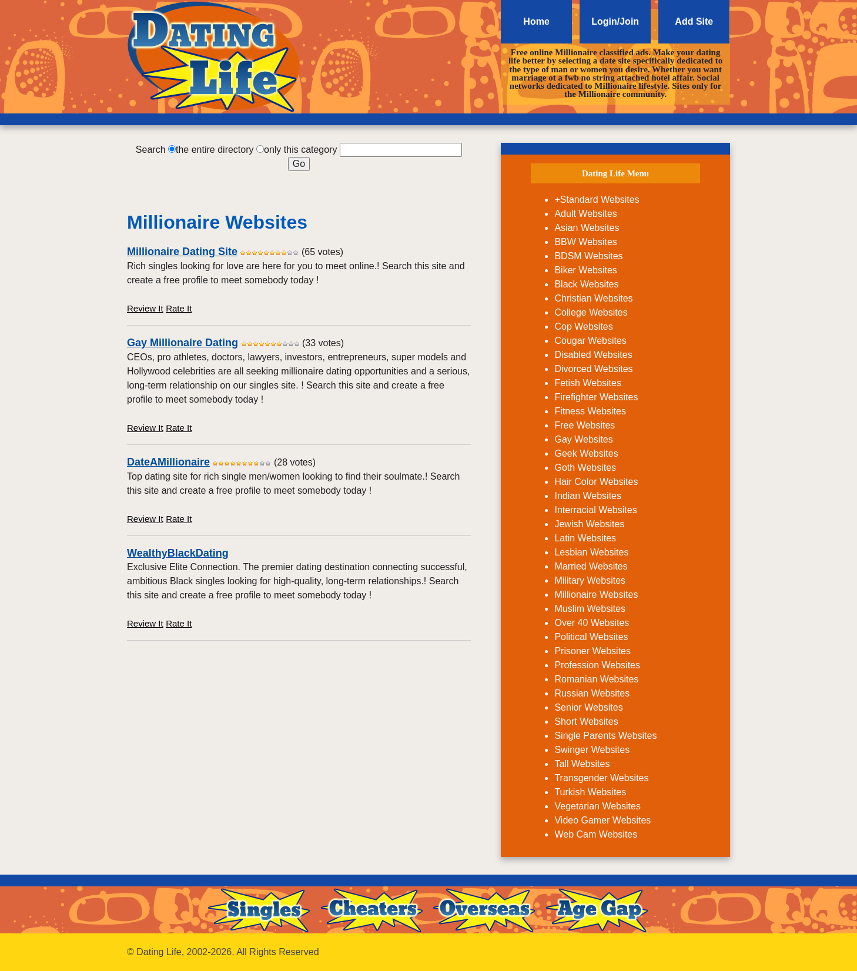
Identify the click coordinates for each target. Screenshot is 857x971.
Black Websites (586, 284)
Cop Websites (583, 327)
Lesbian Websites (591, 552)
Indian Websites (587, 496)
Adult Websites (585, 214)
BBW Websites (585, 242)
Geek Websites (586, 453)
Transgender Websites (601, 778)
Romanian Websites (596, 679)
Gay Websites (583, 439)
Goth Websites (585, 468)
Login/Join (615, 21)
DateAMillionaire (168, 462)
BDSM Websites (588, 256)
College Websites (590, 312)
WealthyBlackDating (178, 553)
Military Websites (589, 580)
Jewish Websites (589, 524)
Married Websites (590, 566)
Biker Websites (585, 270)
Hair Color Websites (596, 482)
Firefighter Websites (596, 397)
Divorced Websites (593, 369)
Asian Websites (586, 228)
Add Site (694, 21)
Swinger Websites (592, 750)
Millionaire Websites (596, 595)
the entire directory (215, 150)
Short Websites (586, 721)
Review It (145, 308)
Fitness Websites (590, 411)
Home (536, 21)
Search (151, 150)
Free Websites (584, 425)
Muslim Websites (589, 609)
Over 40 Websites (591, 623)
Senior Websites (588, 707)
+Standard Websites (596, 200)
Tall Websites (582, 764)
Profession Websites (597, 665)
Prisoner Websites (592, 651)
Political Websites (591, 637)
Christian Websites (593, 298)
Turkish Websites (590, 792)
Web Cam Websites (595, 834)
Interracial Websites (595, 510)
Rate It (179, 308)
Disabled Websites (593, 355)
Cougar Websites (590, 341)
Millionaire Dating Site (182, 251)
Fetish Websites (587, 383)
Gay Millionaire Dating (182, 343)
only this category (300, 150)
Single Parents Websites (605, 736)
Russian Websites (592, 693)
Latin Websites (585, 538)
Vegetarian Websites (597, 806)
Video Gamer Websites (602, 820)
